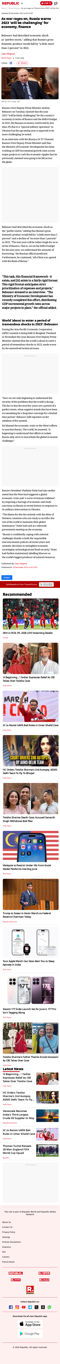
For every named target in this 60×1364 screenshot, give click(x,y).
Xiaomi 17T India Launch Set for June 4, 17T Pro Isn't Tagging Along (29, 1010)
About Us (6, 1222)
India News (7, 685)
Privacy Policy (8, 1232)
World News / (14, 8)
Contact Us (7, 1227)
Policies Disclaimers (11, 1242)
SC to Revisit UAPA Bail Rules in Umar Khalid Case (30, 725)
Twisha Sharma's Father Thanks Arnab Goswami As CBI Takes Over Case (30, 1058)
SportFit (6, 1158)
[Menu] (56, 3)
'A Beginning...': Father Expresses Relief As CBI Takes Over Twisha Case (29, 679)
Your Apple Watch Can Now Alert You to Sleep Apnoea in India (28, 963)
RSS (4, 1251)
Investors (6, 1247)
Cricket (5, 638)
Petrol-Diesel (8, 1262)
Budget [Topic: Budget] (7, 577)
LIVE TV (46, 3)
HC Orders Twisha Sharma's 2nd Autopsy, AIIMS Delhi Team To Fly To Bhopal (30, 771)
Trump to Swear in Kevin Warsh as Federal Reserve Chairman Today (27, 915)
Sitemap (6, 1237)
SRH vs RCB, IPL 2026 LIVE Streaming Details (28, 633)
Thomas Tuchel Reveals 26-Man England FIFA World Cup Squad (17, 1149)
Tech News (7, 874)
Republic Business (10, 922)
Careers (6, 1257)
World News (6, 58)
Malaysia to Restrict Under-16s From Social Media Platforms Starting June (27, 867)
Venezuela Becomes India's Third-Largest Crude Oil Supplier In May (18, 1114)
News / (4, 8)
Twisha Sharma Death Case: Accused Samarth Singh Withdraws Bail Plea (29, 819)
